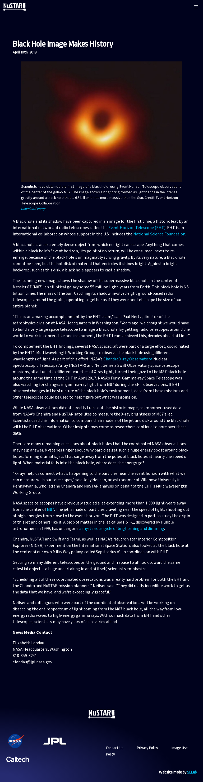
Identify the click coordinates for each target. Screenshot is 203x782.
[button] (196, 7)
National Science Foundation (159, 234)
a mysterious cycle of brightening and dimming (121, 528)
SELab (192, 772)
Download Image (34, 209)
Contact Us (114, 748)
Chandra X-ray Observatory (127, 359)
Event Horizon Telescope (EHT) (136, 228)
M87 (50, 509)
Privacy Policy (147, 748)
